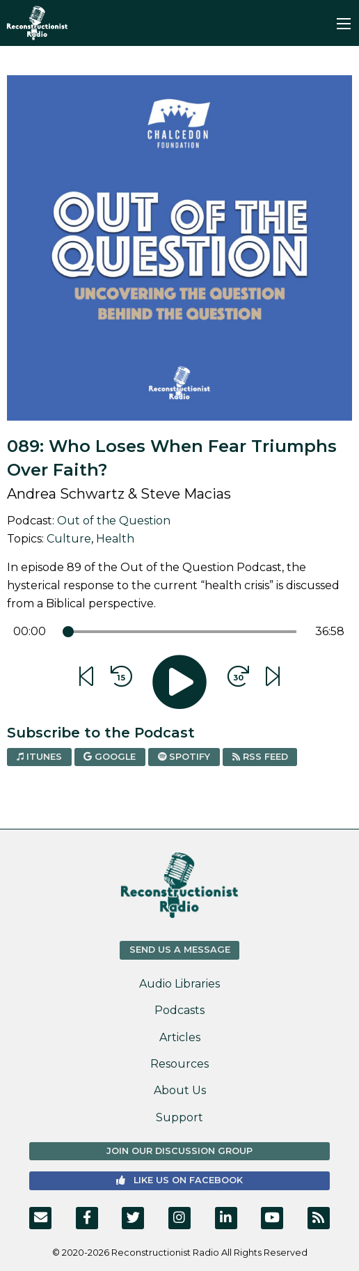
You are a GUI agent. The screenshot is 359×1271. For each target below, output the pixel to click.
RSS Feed (260, 756)
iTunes (39, 756)
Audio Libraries (179, 983)
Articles (179, 1037)
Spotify (184, 756)
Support (179, 1117)
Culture (69, 538)
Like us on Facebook (179, 1180)
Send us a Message (179, 949)
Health (115, 538)
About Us (180, 1090)
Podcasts (179, 1010)
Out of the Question (113, 520)
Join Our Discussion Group (179, 1151)
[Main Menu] (344, 23)
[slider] (68, 631)
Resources (179, 1063)
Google (109, 756)
